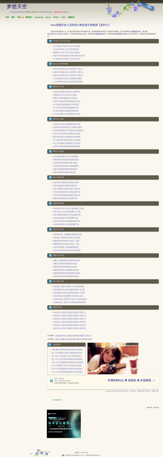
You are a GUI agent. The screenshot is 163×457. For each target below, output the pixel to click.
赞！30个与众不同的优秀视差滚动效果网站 (67, 359)
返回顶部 (156, 407)
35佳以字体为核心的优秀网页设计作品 (66, 124)
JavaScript (39, 17)
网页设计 (29, 17)
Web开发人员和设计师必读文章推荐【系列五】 (69, 325)
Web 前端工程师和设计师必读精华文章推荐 (67, 349)
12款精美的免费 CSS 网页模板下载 (65, 218)
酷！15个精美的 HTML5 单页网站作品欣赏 (67, 353)
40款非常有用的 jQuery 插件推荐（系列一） (68, 69)
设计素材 (118, 34)
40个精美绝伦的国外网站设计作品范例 (66, 140)
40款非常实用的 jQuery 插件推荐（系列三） (68, 75)
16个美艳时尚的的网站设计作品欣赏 (66, 104)
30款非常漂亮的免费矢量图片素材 (65, 163)
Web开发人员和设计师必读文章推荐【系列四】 (69, 322)
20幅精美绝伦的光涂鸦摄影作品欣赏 (66, 270)
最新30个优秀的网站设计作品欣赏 (65, 98)
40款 (54, 211)
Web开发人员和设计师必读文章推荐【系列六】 (69, 328)
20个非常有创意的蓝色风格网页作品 (66, 107)
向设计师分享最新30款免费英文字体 (66, 182)
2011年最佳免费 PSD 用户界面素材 (65, 156)
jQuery (48, 17)
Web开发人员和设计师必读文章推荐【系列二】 (69, 315)
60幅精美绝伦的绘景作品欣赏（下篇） (66, 244)
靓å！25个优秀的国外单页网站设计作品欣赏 (67, 362)
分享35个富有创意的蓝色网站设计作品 (66, 101)
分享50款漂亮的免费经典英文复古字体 (66, 195)
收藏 (153, 391)
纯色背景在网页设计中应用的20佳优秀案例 (68, 130)
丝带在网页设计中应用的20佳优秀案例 (66, 137)
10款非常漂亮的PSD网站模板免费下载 (66, 221)
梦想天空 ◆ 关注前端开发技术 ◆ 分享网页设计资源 (73, 339)
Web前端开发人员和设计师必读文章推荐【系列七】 (73, 335)
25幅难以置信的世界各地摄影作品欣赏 (66, 273)
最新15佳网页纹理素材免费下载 (64, 172)
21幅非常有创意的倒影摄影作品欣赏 (66, 276)
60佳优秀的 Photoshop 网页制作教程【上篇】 (69, 289)
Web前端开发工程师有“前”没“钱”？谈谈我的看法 (70, 299)
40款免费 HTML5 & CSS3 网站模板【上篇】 (68, 208)
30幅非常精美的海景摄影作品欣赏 (65, 267)
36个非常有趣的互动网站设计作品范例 (66, 143)
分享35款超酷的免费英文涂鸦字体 (65, 185)
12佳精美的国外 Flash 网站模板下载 (66, 224)
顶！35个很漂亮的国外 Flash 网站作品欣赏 (67, 368)
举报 (157, 391)
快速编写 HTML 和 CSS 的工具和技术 (66, 52)
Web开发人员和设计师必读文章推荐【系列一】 (69, 312)
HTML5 (56, 17)
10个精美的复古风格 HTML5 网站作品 (66, 59)
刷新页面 (149, 407)
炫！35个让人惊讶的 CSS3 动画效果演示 (66, 356)
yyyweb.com (62, 381)
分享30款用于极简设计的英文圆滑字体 (66, 192)
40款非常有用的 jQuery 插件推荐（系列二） (68, 72)
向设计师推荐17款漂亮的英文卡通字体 (66, 189)
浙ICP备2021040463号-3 (92, 455)
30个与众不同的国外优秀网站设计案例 (66, 133)
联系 (13, 17)
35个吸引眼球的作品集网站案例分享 (66, 111)
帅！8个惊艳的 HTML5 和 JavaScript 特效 (67, 365)
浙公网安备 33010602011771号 (73, 455)
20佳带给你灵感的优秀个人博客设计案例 (67, 127)
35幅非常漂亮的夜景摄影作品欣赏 (65, 263)
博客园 (77, 452)
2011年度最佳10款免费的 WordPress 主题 (68, 296)
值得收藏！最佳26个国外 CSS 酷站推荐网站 (68, 286)
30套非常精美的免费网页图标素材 (65, 169)
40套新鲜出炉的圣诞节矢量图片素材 (66, 159)
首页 (7, 17)
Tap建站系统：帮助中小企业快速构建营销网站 (69, 302)
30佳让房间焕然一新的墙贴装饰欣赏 (66, 247)
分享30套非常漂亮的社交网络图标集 (66, 166)
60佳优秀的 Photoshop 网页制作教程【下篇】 (69, 293)
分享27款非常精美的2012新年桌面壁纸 (67, 250)
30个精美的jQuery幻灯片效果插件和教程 (67, 78)
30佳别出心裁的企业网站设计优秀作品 (66, 92)
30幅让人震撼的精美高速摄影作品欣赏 (66, 260)
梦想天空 (17, 6)
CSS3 (63, 17)
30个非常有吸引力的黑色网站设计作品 (66, 114)
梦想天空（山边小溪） (130, 391)
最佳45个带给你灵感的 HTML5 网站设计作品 (69, 55)
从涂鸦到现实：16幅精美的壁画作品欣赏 (67, 234)
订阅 (18, 17)
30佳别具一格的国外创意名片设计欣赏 (66, 237)
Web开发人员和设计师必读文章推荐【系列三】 (69, 319)
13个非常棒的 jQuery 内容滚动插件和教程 (68, 81)
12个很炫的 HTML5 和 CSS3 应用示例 (66, 46)
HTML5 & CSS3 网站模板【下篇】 (68, 211)
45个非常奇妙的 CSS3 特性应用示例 (66, 49)
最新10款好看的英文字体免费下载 (65, 198)
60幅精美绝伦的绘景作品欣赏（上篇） (66, 241)
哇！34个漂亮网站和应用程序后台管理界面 (67, 372)
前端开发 (71, 17)
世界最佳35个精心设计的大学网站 (65, 95)
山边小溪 (61, 378)
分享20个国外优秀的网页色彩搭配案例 (66, 146)
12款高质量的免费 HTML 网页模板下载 (67, 215)
